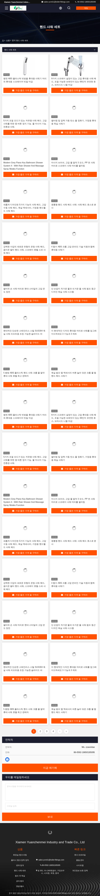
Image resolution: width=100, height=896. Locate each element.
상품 (8, 40)
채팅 (86, 8)
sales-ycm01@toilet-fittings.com (55, 2)
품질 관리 (80, 860)
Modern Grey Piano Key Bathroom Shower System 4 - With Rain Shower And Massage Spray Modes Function (23, 165)
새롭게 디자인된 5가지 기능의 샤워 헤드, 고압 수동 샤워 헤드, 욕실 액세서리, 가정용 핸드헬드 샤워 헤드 (24, 208)
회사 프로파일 (80, 855)
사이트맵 (80, 865)
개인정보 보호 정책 (80, 870)
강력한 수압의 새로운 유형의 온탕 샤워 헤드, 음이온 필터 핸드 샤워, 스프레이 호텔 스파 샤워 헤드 (24, 250)
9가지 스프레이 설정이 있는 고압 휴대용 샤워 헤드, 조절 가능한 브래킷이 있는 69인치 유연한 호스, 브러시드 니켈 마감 (73, 81)
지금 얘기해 (50, 767)
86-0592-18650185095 (85, 2)
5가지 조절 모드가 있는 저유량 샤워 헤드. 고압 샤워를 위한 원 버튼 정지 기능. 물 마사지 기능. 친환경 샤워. (25, 123)
